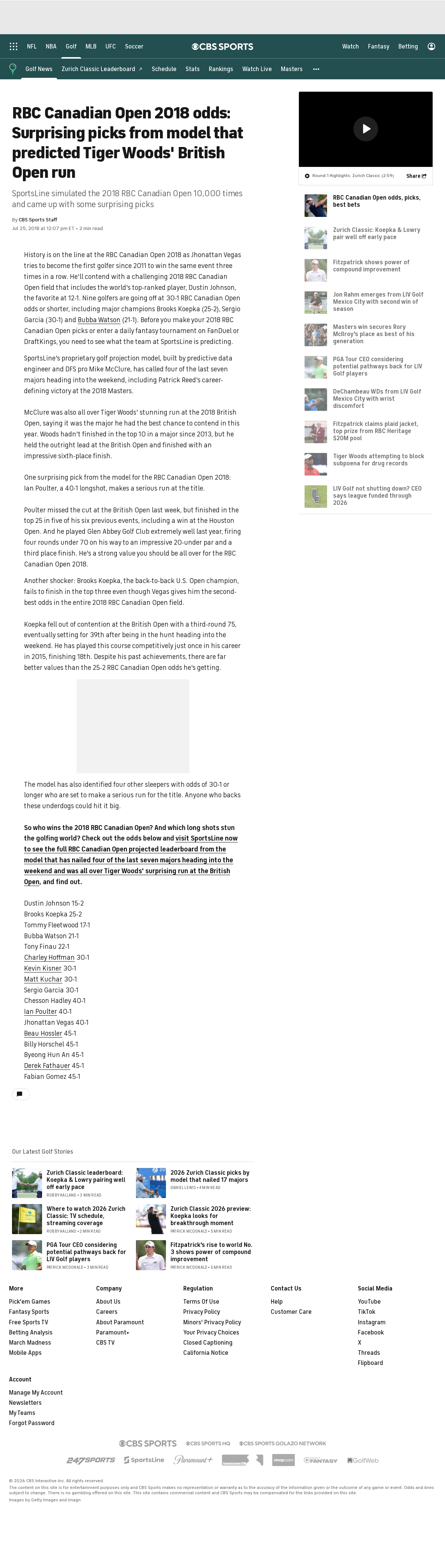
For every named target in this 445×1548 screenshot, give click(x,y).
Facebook (371, 1332)
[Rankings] (221, 68)
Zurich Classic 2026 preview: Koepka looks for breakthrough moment (210, 1216)
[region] (366, 129)
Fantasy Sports (29, 1312)
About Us (108, 1302)
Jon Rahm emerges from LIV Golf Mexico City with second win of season (378, 301)
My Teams (22, 1413)
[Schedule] (164, 68)
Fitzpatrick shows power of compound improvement (371, 265)
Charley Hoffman (49, 957)
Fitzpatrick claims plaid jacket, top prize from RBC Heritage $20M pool (375, 431)
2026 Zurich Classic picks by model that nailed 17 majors (209, 1176)
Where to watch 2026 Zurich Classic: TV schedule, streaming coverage (86, 1216)
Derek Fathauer (47, 1066)
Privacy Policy (201, 1312)
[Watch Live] (257, 68)
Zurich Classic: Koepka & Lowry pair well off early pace (376, 233)
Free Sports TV (28, 1322)
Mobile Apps (25, 1353)
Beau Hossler (43, 1033)
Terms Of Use (201, 1302)
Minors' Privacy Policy (212, 1322)
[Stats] (192, 68)
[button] (316, 68)
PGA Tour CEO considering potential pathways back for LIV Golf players (86, 1252)
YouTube (369, 1302)
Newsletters (25, 1403)
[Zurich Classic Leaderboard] (102, 68)
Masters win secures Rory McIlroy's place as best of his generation (374, 334)
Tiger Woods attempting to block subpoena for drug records (378, 459)
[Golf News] (39, 68)
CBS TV (105, 1343)
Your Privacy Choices (211, 1332)
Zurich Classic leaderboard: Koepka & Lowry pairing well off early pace (86, 1180)
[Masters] (291, 68)
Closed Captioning (207, 1343)
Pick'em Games (29, 1302)
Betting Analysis (31, 1332)
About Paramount (120, 1322)
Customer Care (291, 1312)
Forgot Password (31, 1423)
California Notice (205, 1353)
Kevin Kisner (43, 968)
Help (277, 1302)
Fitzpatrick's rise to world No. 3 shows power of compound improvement (211, 1252)
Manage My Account (36, 1393)
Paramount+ (113, 1332)
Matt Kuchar (43, 979)
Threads (369, 1353)
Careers (107, 1312)
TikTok (366, 1312)
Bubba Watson (99, 320)
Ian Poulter (40, 1011)
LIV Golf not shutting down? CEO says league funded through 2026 (377, 495)
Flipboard (370, 1363)
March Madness (30, 1343)
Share (413, 176)
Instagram (372, 1322)
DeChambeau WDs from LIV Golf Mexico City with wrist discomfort (377, 398)
